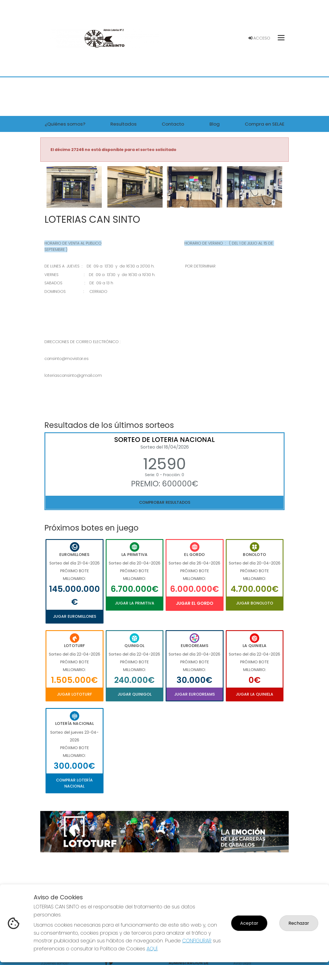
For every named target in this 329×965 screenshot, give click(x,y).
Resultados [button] (123, 124)
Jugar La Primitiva (134, 603)
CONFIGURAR (196, 940)
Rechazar (298, 923)
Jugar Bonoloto (254, 603)
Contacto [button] (173, 124)
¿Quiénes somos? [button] (65, 124)
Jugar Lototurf (74, 694)
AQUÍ (152, 948)
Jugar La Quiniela (254, 694)
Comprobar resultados (164, 502)
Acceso (259, 38)
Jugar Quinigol (135, 694)
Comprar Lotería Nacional (74, 783)
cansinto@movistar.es (66, 358)
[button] (59, 194)
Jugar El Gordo (194, 603)
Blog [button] (214, 124)
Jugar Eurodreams (194, 694)
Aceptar (249, 923)
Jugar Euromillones (74, 616)
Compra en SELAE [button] (264, 124)
